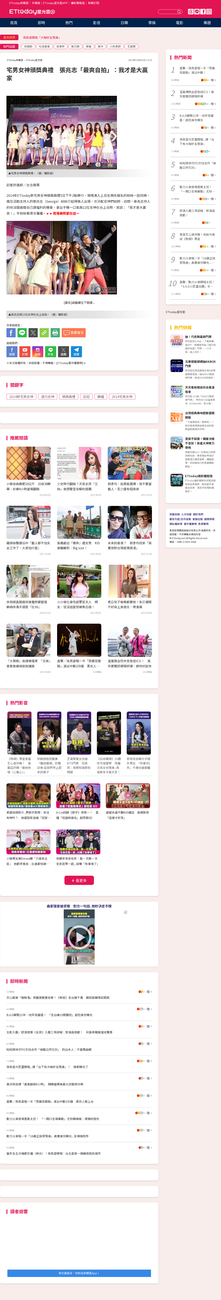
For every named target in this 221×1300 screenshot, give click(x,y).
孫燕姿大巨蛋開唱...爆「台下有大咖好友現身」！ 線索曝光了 (47, 1067)
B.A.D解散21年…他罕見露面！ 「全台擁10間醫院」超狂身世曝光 (49, 1015)
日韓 (124, 22)
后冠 (86, 396)
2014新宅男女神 (21, 396)
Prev (12, 737)
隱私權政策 (175, 524)
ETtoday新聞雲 (19, 3)
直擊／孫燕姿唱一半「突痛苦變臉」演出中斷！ (197, 70)
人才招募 (186, 514)
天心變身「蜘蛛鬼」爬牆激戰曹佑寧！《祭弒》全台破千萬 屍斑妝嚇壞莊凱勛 (58, 997)
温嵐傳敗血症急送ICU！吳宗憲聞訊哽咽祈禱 (197, 94)
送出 (179, 11)
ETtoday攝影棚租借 (199, 476)
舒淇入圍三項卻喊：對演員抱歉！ (197, 212)
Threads (191, 11)
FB (203, 11)
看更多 (81, 880)
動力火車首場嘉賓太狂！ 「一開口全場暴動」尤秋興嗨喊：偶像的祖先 (52, 1118)
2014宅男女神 (122, 396)
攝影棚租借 (78, 3)
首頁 (13, 22)
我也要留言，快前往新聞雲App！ (79, 1273)
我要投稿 (174, 514)
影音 (96, 22)
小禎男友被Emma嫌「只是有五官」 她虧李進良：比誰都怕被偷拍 (27, 863)
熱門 (69, 22)
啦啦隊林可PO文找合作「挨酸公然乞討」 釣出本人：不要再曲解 (49, 1049)
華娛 (152, 22)
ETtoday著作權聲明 (69, 363)
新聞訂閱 (93, 3)
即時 (41, 22)
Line (197, 11)
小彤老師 (115, 46)
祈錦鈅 (28, 46)
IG (209, 11)
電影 (179, 22)
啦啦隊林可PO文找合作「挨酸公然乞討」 (198, 165)
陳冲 (100, 46)
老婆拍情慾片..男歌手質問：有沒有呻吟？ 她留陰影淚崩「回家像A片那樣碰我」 (28, 817)
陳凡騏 (75, 46)
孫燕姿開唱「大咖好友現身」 (42, 37)
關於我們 (198, 514)
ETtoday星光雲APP (55, 3)
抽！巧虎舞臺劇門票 (198, 336)
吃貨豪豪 (44, 46)
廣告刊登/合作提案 (180, 519)
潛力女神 (47, 396)
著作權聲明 (190, 524)
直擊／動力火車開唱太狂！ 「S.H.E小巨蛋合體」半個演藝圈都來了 (198, 284)
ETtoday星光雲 (32, 12)
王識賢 (131, 46)
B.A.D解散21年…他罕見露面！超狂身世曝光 (197, 117)
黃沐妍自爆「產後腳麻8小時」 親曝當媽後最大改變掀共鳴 (44, 1084)
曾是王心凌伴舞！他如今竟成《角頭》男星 (197, 236)
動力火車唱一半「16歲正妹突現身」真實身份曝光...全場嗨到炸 (47, 1136)
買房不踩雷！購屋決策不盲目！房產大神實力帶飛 (200, 443)
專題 (207, 22)
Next (146, 737)
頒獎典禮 (68, 396)
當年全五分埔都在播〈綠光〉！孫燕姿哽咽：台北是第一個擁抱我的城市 (53, 1153)
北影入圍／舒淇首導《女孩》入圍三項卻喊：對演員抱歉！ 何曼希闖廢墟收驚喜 (59, 1032)
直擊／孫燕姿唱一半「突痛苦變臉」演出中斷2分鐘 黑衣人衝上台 (79, 665)
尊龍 (88, 46)
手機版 (36, 3)
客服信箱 (197, 519)
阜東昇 (60, 46)
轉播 (100, 396)
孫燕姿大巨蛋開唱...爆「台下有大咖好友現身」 (197, 141)
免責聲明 (203, 524)
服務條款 (209, 519)
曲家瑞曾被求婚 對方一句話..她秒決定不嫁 (79, 906)
